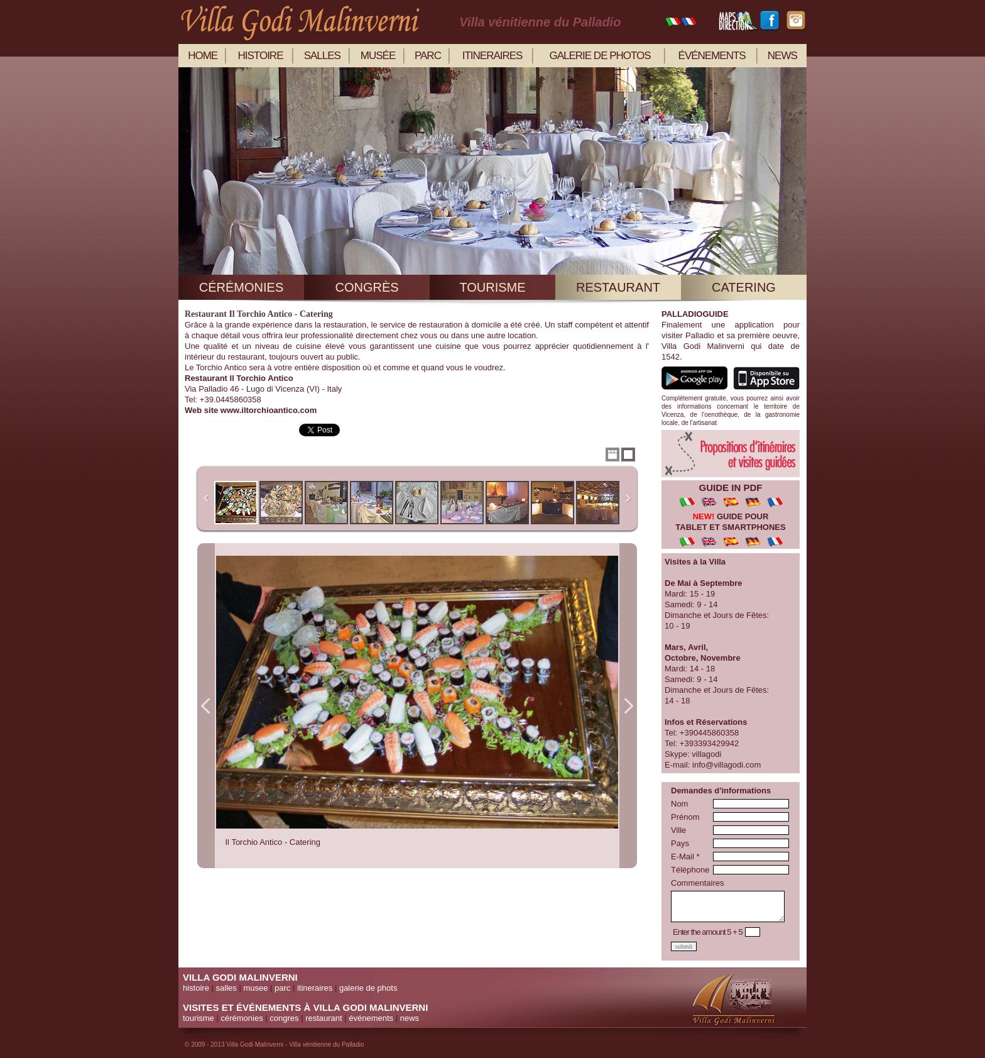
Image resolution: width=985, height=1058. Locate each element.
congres (283, 1018)
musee (255, 988)
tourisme (492, 287)
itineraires (492, 56)
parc (428, 56)
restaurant (618, 287)
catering (744, 287)
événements (712, 56)
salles (322, 56)
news (782, 56)
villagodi (706, 754)
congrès (366, 287)
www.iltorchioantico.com (268, 410)
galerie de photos (599, 56)
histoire (260, 56)
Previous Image (206, 705)
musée (378, 56)
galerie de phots (368, 988)
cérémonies (241, 287)
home (202, 56)
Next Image (628, 705)
